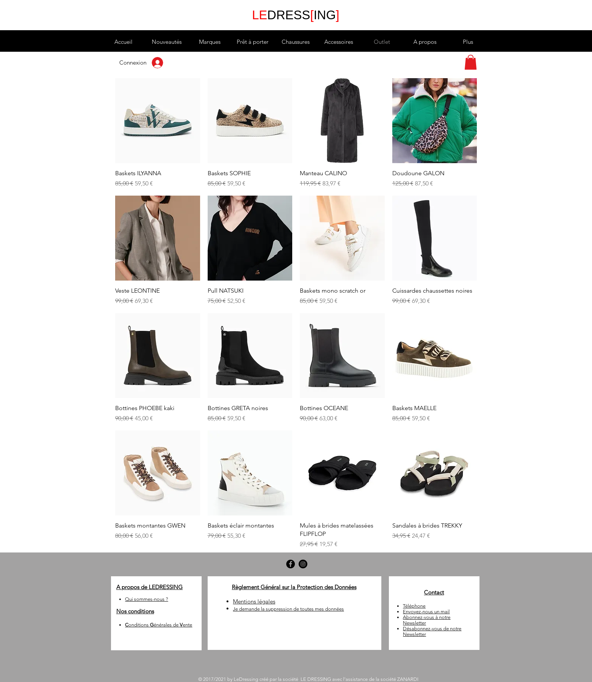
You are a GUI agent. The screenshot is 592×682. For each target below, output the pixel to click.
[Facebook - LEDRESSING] (290, 564)
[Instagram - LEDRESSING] (303, 564)
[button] (209, 41)
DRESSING (295, 15)
